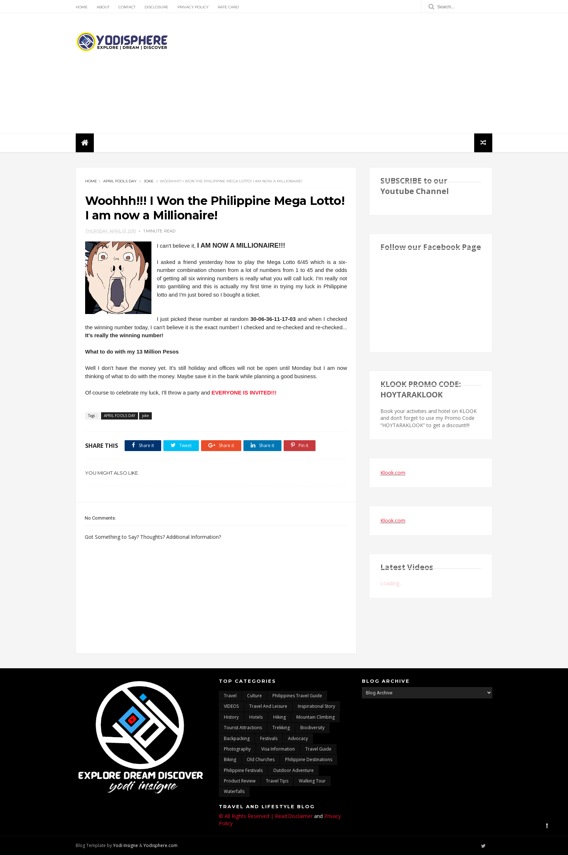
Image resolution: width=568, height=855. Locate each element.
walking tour (312, 781)
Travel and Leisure (268, 706)
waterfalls (234, 791)
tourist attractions (243, 727)
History (231, 717)
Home (82, 7)
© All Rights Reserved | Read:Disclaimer (266, 816)
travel (230, 696)
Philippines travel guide (297, 696)
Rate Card (228, 7)
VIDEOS (231, 706)
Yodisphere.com (160, 845)
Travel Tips (277, 781)
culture (254, 696)
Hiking (279, 717)
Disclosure (156, 7)
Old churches (261, 759)
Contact (126, 7)
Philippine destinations (308, 759)
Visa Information (278, 749)
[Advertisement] (360, 73)
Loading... (391, 583)
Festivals (268, 738)
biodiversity (312, 727)
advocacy (298, 738)
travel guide (318, 749)
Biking (230, 759)
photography (237, 749)
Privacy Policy (193, 7)
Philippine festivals (243, 770)
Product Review (239, 781)
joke (149, 181)
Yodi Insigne (125, 845)
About (103, 7)
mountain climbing (315, 717)
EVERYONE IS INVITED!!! (244, 392)
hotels (256, 717)
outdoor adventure (293, 770)
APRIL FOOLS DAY (120, 181)
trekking (281, 727)
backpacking (237, 738)
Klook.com (392, 472)
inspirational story (316, 706)
